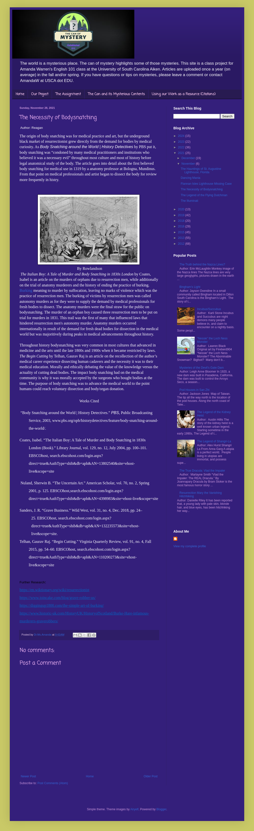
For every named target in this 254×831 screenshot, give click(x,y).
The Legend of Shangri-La (214, 441)
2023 (181, 141)
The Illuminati (189, 201)
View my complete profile (189, 546)
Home (20, 94)
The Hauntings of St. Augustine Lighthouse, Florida (201, 170)
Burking (26, 290)
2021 (181, 153)
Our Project (39, 94)
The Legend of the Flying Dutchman (204, 195)
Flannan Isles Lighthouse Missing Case (206, 183)
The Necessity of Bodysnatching (201, 189)
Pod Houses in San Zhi (195, 390)
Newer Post (28, 776)
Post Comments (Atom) (52, 783)
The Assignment (68, 94)
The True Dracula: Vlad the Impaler (202, 470)
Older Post (151, 776)
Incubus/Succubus (209, 309)
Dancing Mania (190, 178)
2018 (181, 221)
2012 (181, 243)
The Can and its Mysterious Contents (116, 94)
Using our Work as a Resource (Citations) (184, 94)
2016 (181, 226)
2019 (181, 215)
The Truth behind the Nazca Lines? (202, 264)
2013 (181, 238)
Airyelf (134, 809)
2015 (181, 232)
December (188, 158)
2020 (181, 209)
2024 (181, 136)
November (188, 163)
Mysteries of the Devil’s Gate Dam (202, 367)
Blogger (161, 809)
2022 (181, 147)
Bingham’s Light (190, 287)
